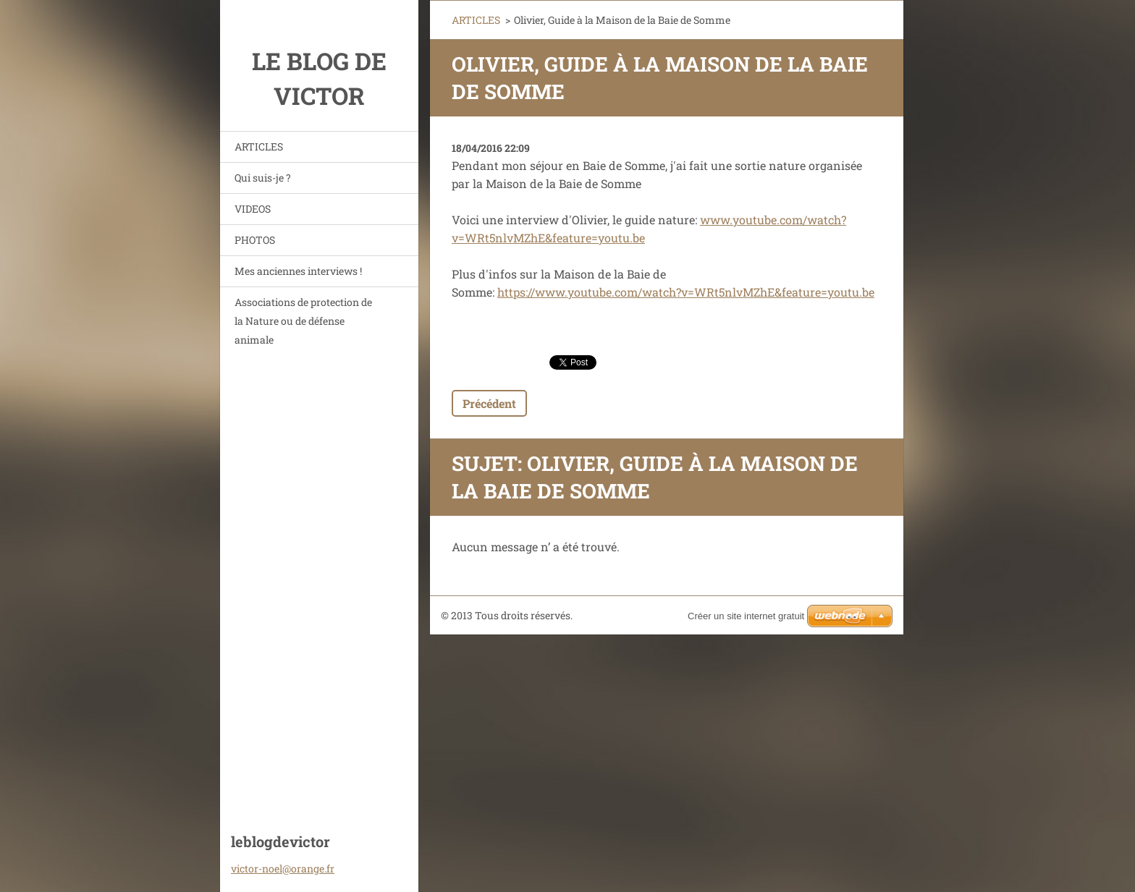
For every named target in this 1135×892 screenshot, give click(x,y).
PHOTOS (255, 240)
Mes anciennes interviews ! (298, 271)
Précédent (489, 403)
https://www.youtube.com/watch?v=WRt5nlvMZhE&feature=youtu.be (685, 292)
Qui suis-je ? (263, 177)
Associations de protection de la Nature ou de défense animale (303, 321)
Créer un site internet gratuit (746, 616)
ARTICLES (259, 146)
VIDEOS (253, 209)
